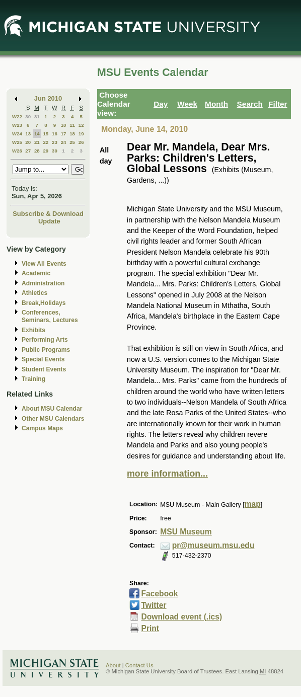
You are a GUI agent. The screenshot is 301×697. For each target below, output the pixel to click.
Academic (36, 273)
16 (54, 133)
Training (33, 378)
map (253, 504)
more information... (167, 474)
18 (72, 133)
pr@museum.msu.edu (213, 545)
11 (72, 125)
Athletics (34, 292)
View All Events (44, 263)
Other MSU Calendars (53, 418)
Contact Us (139, 665)
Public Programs (46, 349)
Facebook (159, 593)
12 (81, 125)
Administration (43, 283)
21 (37, 142)
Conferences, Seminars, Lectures (50, 316)
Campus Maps (42, 428)
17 (63, 133)
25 (72, 142)
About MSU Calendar (52, 408)
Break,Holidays (44, 302)
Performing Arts (45, 339)
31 (37, 116)
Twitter (153, 605)
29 (45, 150)
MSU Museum (185, 531)
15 (45, 133)
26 (81, 142)
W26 (17, 150)
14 (37, 133)
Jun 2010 (48, 98)
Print (150, 628)
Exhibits (33, 330)
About (113, 665)
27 (28, 150)
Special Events (43, 359)
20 (28, 142)
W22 (17, 116)
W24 (17, 133)
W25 (17, 142)
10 (63, 125)
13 (28, 133)
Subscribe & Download (48, 213)
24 (63, 142)
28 (37, 150)
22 (45, 142)
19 (81, 133)
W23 (17, 125)
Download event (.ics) (181, 616)
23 (54, 142)
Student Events (44, 369)
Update (49, 221)
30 (28, 116)
